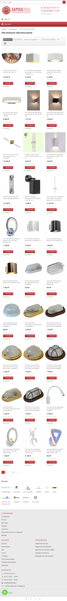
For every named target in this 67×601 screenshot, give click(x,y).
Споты (3, 553)
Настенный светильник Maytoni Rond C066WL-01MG (11, 281)
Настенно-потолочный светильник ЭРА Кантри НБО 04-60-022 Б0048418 (32, 408)
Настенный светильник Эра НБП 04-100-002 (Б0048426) (54, 282)
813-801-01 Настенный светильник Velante (10, 71)
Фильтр (7, 39)
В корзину (8, 83)
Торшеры (4, 556)
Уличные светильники (8, 562)
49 (13, 472)
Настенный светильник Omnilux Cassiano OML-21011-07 (54, 72)
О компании (5, 517)
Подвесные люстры (41, 543)
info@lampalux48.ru (10, 583)
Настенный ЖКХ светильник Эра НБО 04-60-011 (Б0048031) (33, 324)
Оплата (3, 520)
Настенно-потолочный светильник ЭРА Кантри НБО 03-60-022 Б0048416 (54, 366)
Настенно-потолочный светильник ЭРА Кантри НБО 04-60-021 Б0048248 (54, 324)
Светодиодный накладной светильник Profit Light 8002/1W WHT (11, 451)
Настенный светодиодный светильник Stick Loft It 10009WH (55, 408)
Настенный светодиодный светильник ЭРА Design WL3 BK (55, 114)
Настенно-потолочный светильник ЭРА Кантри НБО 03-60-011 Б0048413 (10, 366)
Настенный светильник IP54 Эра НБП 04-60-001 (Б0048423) (32, 282)
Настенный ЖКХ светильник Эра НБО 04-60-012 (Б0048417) (11, 408)
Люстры (4, 543)
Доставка (4, 523)
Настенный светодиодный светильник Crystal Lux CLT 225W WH (55, 156)
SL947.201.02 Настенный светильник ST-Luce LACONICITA (10, 156)
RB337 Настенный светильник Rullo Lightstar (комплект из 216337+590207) (33, 198)
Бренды (3, 535)
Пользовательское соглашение (11, 532)
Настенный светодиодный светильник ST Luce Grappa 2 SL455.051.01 (33, 72)
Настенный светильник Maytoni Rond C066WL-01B (54, 239)
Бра (2, 550)
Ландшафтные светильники (44, 556)
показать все (5, 504)
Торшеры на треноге (42, 553)
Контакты (4, 529)
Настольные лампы (7, 559)
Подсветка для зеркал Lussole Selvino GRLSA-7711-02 (33, 156)
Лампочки (4, 565)
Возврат (4, 526)
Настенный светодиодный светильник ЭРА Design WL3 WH (33, 114)
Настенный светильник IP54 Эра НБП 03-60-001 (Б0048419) (10, 324)
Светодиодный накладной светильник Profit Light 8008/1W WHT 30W (55, 451)
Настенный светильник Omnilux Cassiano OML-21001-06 (10, 114)
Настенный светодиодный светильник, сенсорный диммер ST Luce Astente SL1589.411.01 (55, 198)
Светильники (5, 547)
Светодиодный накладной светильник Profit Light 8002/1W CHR (11, 240)
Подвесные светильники (43, 547)
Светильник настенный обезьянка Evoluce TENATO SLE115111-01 (33, 451)
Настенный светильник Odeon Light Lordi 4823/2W (11, 197)
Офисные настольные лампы (44, 550)
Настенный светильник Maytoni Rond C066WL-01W (33, 239)
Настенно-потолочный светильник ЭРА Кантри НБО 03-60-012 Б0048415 (32, 366)
